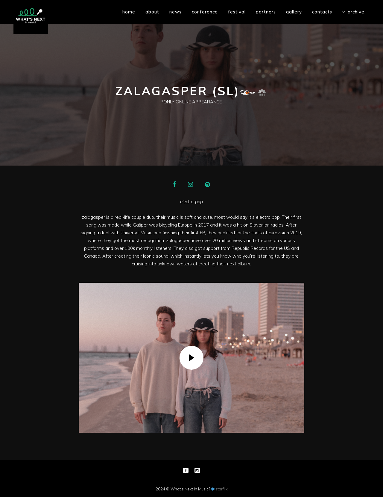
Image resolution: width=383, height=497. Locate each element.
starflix (221, 489)
